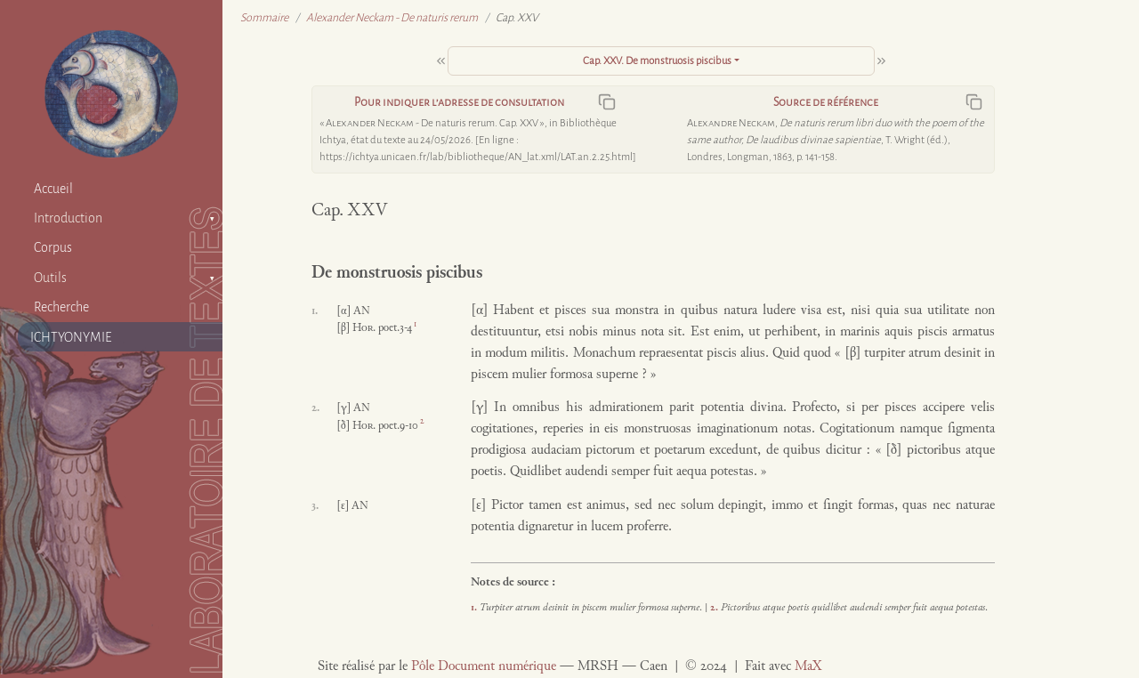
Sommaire (264, 18)
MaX (808, 667)
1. (475, 608)
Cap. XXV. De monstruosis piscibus (657, 61)
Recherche (61, 307)
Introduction (68, 218)
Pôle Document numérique (483, 667)
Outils (50, 277)
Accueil (53, 189)
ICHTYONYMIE (71, 337)
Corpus (53, 247)
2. (715, 608)
